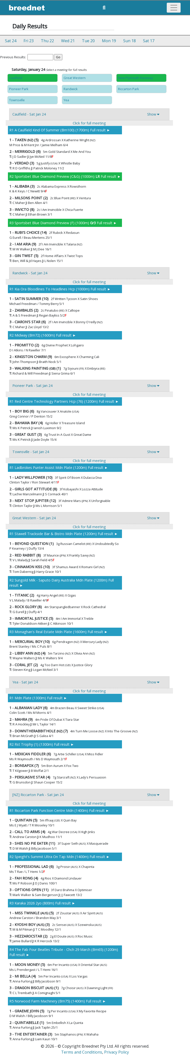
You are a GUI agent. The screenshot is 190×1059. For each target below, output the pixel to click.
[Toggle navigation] (173, 7)
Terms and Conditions (81, 1052)
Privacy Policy (116, 1052)
